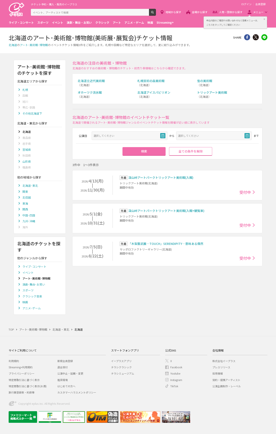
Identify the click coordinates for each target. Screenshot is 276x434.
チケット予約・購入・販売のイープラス (54, 4)
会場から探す (199, 12)
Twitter (256, 37)
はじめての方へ (66, 386)
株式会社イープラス (223, 361)
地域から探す (173, 12)
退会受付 (62, 367)
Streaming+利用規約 (21, 367)
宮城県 (26, 150)
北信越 (26, 197)
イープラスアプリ (121, 361)
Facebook (176, 367)
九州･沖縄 (28, 221)
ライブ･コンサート (34, 266)
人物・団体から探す (230, 12)
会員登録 (260, 4)
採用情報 (217, 373)
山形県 (26, 161)
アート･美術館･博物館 (34, 45)
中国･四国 (28, 215)
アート (117, 22)
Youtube (175, 373)
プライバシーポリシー (21, 373)
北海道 (13, 45)
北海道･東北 (30, 186)
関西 (25, 209)
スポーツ (43, 22)
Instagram (176, 380)
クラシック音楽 (32, 296)
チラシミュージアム (122, 373)
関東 (25, 192)
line (264, 37)
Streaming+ (165, 22)
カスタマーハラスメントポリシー (76, 392)
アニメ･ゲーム (31, 308)
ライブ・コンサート (21, 22)
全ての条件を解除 (191, 151)
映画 (150, 22)
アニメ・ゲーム (134, 22)
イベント (57, 22)
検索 (144, 151)
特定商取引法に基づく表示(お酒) (28, 386)
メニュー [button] (258, 12)
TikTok (174, 386)
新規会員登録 (65, 361)
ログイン (246, 4)
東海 (25, 203)
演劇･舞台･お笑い (33, 284)
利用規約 (14, 361)
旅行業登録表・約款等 (21, 392)
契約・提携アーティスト (226, 380)
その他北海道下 (32, 113)
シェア (247, 37)
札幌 (25, 90)
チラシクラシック (121, 367)
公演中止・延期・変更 (70, 373)
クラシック (102, 22)
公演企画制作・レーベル (226, 386)
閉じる (264, 19)
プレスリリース (221, 367)
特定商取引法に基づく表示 (24, 380)
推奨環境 (62, 380)
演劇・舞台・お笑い (79, 22)
